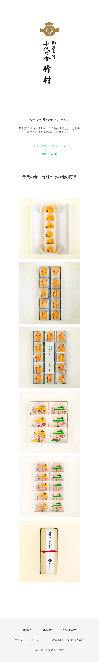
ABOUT (47, 630)
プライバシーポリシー (28, 640)
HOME (27, 630)
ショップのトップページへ (49, 146)
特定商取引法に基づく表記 (68, 640)
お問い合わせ (49, 154)
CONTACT (69, 630)
